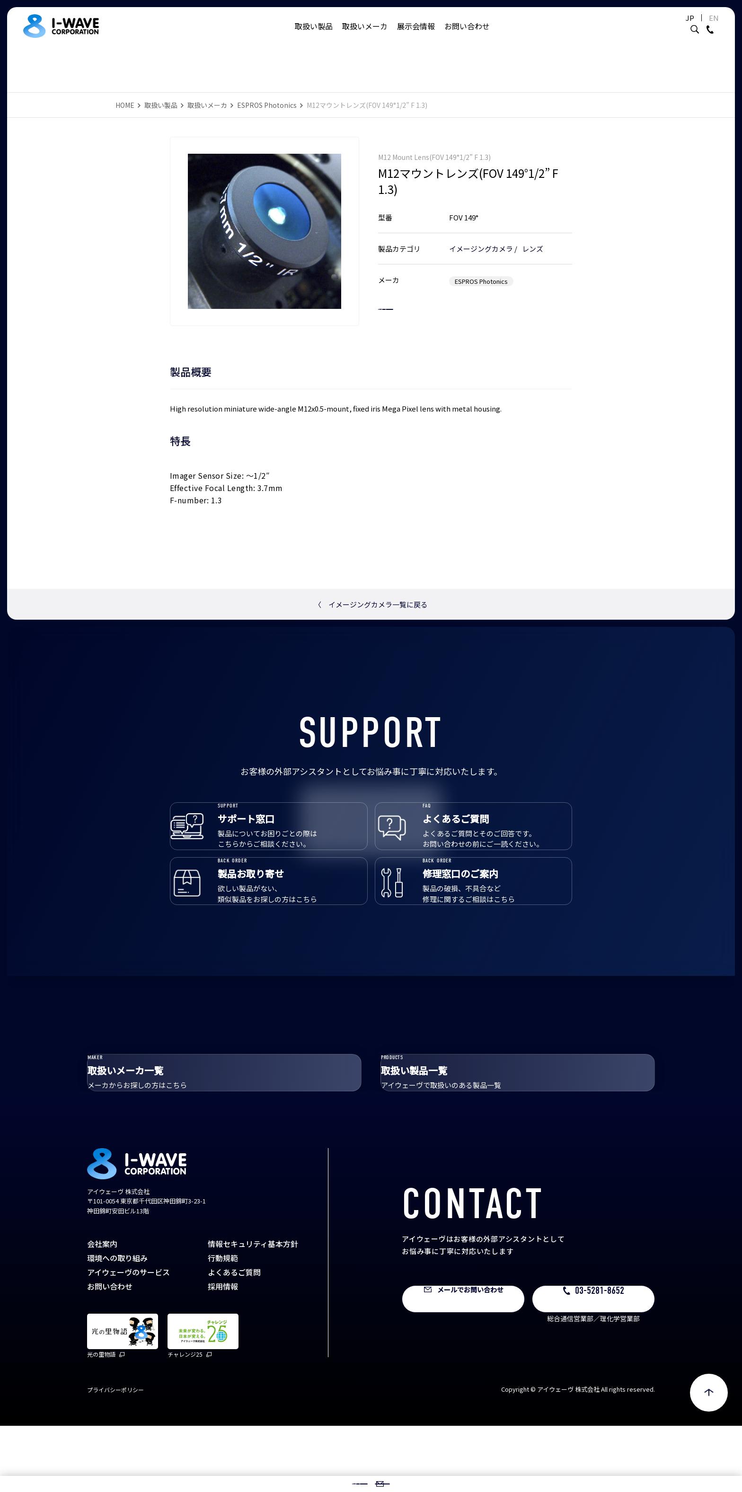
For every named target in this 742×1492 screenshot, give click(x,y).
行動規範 (223, 1324)
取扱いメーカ (365, 35)
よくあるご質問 (234, 1338)
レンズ (532, 239)
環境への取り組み (117, 1324)
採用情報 (223, 1352)
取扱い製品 (314, 35)
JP (666, 27)
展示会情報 (416, 35)
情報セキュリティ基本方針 (253, 1310)
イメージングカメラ (481, 239)
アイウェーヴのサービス (128, 1338)
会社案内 (102, 1310)
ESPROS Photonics (267, 105)
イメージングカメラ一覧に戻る (371, 604)
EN (690, 27)
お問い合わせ (467, 35)
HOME (124, 105)
